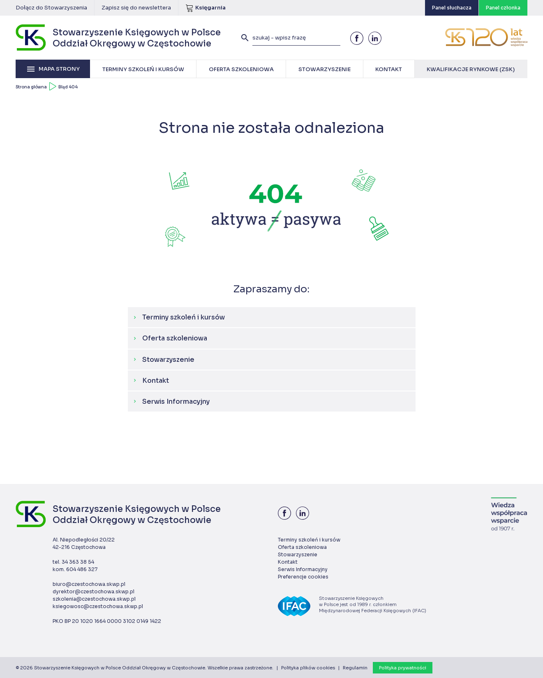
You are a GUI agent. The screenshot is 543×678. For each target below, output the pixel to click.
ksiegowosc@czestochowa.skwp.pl (98, 606)
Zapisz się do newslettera (136, 7)
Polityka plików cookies (308, 668)
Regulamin (355, 668)
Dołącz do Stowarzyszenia (51, 7)
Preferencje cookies (303, 577)
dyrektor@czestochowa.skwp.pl (93, 591)
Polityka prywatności (402, 668)
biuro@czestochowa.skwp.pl (89, 584)
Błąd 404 (68, 87)
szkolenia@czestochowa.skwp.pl (94, 599)
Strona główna (31, 87)
